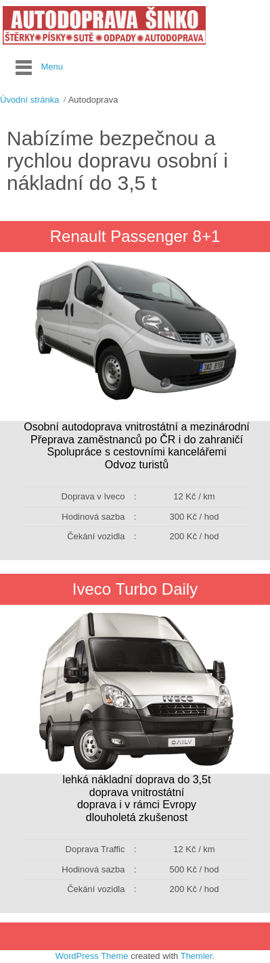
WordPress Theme (92, 956)
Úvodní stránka (29, 100)
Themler (196, 956)
